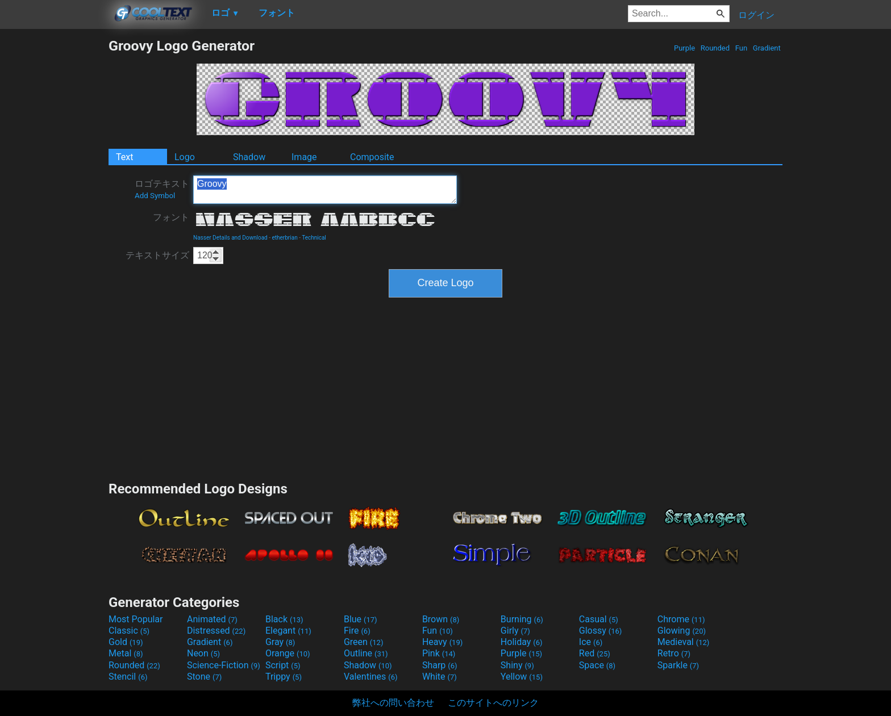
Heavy (442, 642)
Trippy (283, 676)
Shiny (517, 665)
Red (594, 653)
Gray (280, 642)
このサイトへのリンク (493, 702)
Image (304, 157)
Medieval (683, 642)
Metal (126, 653)
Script (283, 665)
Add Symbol (155, 195)
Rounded (715, 48)
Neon (203, 653)
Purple (684, 48)
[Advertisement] (54, 207)
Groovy (325, 189)
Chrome (681, 619)
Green (364, 642)
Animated (212, 619)
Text (124, 157)
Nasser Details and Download (230, 238)
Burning (522, 619)
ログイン (756, 15)
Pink (439, 653)
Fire (357, 630)
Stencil (128, 676)
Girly (515, 630)
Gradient (766, 48)
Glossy (600, 630)
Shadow (249, 157)
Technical (314, 238)
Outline (366, 653)
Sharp (439, 665)
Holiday (522, 642)
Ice (590, 642)
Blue (360, 619)
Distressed (216, 630)
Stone (204, 676)
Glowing (681, 630)
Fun (742, 48)
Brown (440, 619)
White (439, 676)
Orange (287, 653)
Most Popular (136, 619)
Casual (598, 619)
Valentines (371, 676)
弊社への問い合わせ (393, 702)
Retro (673, 653)
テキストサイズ (157, 255)
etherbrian (284, 238)
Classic (129, 630)
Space (597, 665)
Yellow (522, 676)
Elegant (288, 630)
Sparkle (678, 665)
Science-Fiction (223, 665)
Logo (184, 157)
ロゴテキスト (162, 189)
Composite (372, 157)
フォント (171, 217)
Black (284, 619)
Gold (126, 642)
